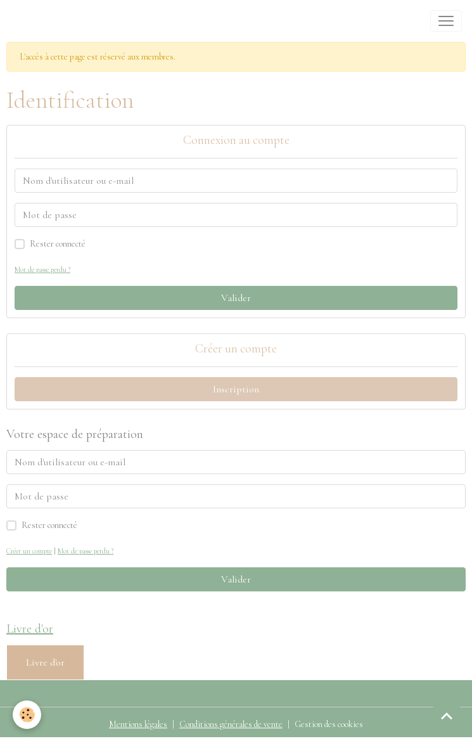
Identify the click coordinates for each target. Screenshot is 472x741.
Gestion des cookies (329, 724)
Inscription (236, 389)
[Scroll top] (446, 715)
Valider (236, 298)
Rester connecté (58, 243)
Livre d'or (45, 662)
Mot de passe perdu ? (42, 270)
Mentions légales (138, 724)
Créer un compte (29, 551)
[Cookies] (27, 714)
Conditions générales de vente (231, 724)
